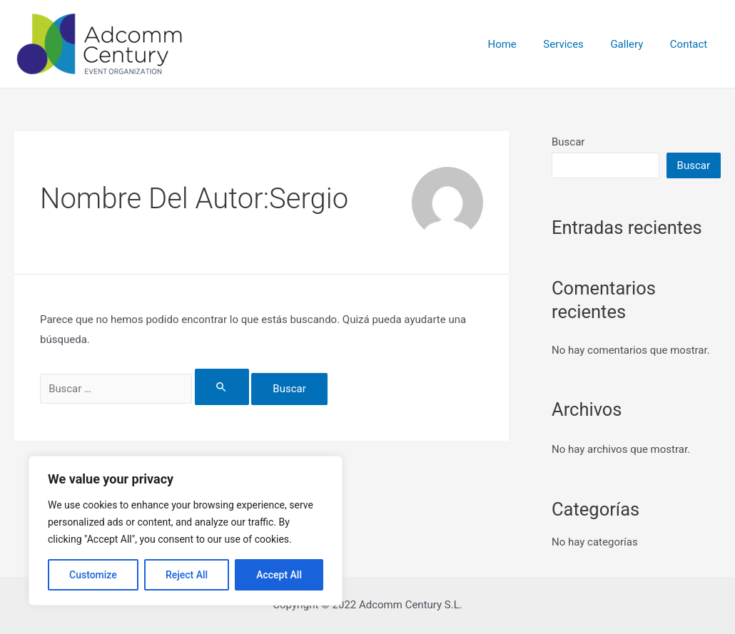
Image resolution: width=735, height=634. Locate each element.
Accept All (279, 575)
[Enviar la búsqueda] (229, 387)
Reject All (187, 575)
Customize (93, 575)
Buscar (568, 142)
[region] (186, 530)
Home (521, 44)
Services (577, 44)
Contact (691, 44)
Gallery (635, 44)
